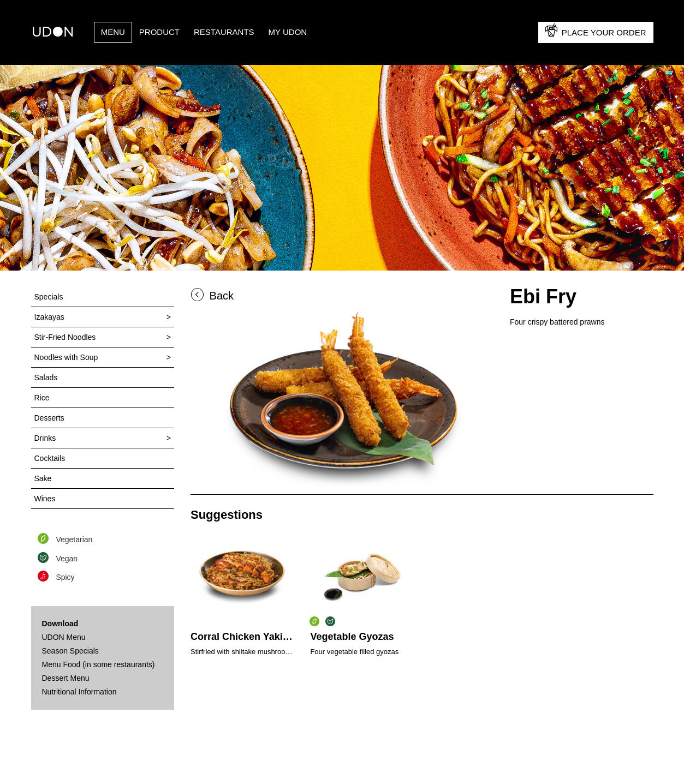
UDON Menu (64, 637)
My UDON (288, 32)
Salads (46, 377)
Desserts (49, 418)
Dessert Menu (66, 678)
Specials (48, 296)
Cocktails (50, 458)
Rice (42, 397)
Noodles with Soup (66, 357)
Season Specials (70, 650)
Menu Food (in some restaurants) (98, 664)
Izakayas (49, 317)
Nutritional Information (79, 691)
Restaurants (224, 32)
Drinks (45, 438)
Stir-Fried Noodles (65, 337)
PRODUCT (159, 32)
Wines (45, 498)
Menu (113, 32)
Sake (43, 478)
